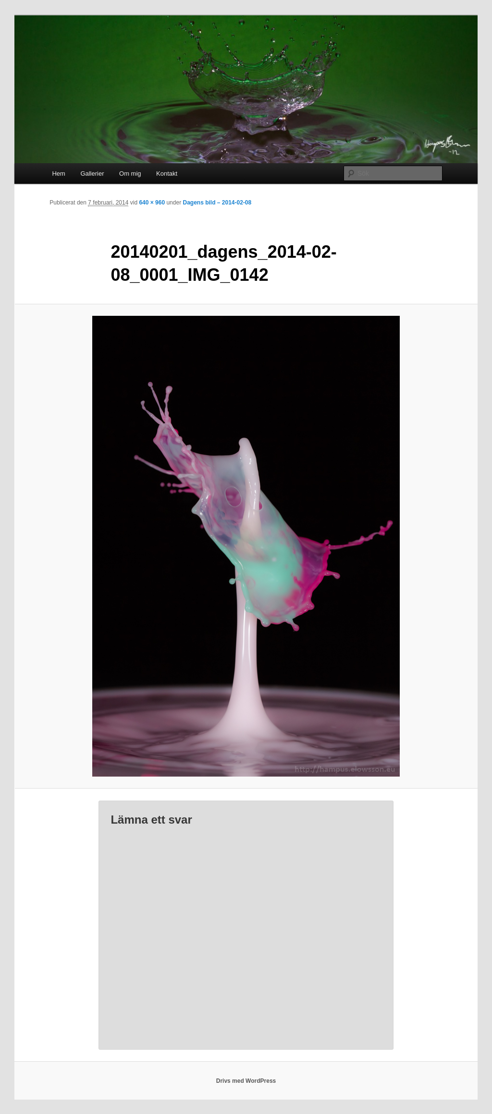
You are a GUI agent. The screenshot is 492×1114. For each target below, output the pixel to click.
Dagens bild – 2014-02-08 (217, 202)
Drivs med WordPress (246, 1081)
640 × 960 (152, 202)
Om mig (130, 173)
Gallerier (92, 173)
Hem (58, 173)
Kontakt (166, 173)
